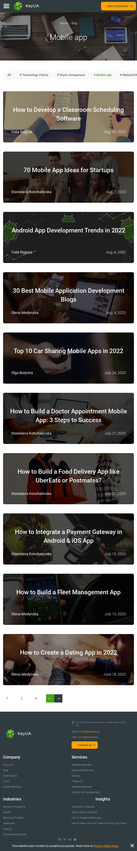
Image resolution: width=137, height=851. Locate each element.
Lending (7, 829)
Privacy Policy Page (105, 846)
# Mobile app (102, 75)
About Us (8, 764)
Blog (5, 770)
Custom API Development (86, 792)
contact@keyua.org (89, 731)
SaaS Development (82, 786)
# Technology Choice (34, 75)
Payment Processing (14, 806)
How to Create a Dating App (87, 817)
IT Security (77, 781)
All (9, 75)
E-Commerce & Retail (14, 834)
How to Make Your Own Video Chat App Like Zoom (99, 823)
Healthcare (9, 823)
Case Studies (10, 775)
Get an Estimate (117, 6)
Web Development (82, 764)
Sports (6, 812)
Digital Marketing (12, 786)
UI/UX (6, 781)
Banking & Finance (13, 817)
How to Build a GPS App (85, 812)
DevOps (76, 775)
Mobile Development (83, 770)
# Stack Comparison (71, 75)
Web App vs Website (83, 806)
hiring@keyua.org (88, 737)
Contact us (85, 745)
